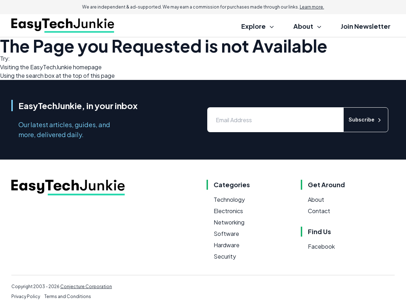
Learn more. (312, 7)
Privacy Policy (25, 296)
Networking (229, 222)
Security (225, 256)
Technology (229, 199)
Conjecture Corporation (86, 286)
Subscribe (366, 120)
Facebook (321, 246)
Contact (319, 211)
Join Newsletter (365, 26)
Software (226, 233)
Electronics (228, 211)
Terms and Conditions (67, 296)
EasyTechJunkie (51, 67)
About (316, 199)
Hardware (226, 245)
